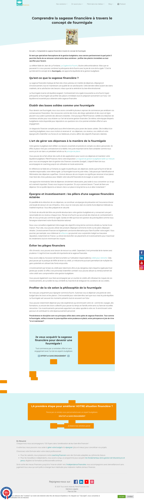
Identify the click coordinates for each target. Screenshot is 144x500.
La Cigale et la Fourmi (69, 65)
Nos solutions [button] (62, 4)
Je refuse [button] (130, 496)
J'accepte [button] (121, 496)
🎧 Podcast (121, 4)
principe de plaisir (73, 151)
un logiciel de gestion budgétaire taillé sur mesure (95, 159)
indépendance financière (76, 464)
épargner (69, 447)
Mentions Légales (72, 489)
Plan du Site (72, 491)
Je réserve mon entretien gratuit (79, 426)
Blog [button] (110, 4)
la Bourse (64, 233)
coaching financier (59, 455)
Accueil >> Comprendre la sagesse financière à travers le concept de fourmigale (57, 51)
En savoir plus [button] (77, 4)
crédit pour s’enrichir (99, 258)
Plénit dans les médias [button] (95, 4)
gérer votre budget (55, 447)
